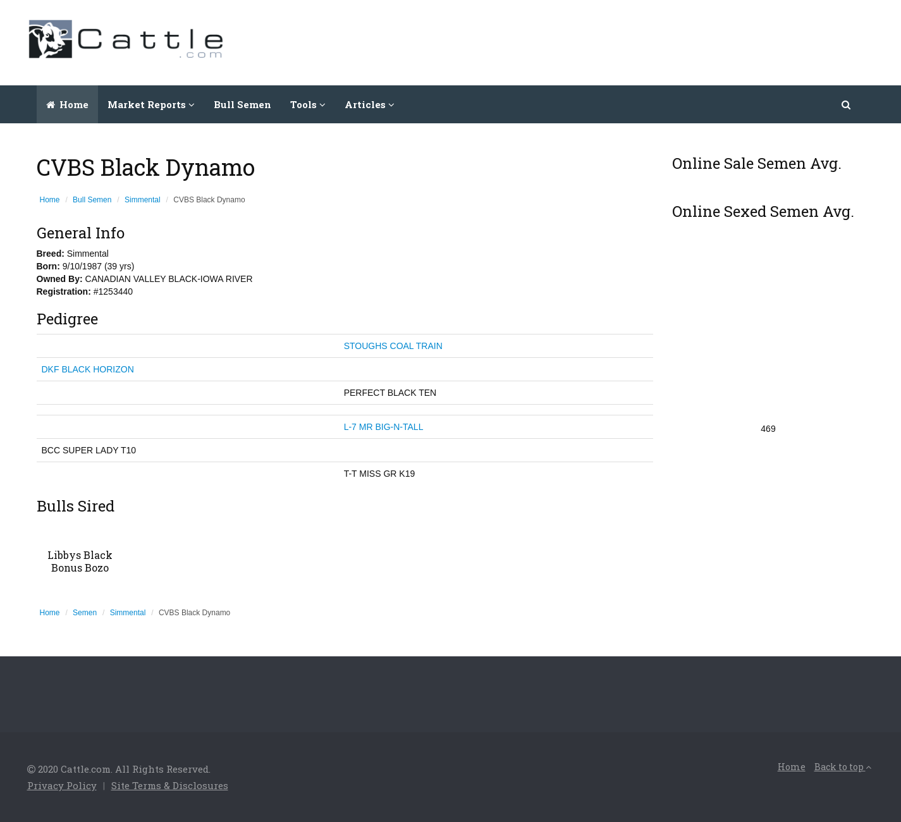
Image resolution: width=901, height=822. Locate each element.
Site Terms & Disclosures (169, 785)
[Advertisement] (644, 41)
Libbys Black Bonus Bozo (80, 561)
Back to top (842, 767)
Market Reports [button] (151, 104)
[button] (847, 104)
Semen (85, 612)
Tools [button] (308, 104)
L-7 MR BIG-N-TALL (384, 427)
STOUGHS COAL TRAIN (393, 346)
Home (67, 104)
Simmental (143, 199)
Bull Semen (242, 104)
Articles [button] (370, 104)
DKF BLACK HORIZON (88, 369)
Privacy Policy (62, 785)
